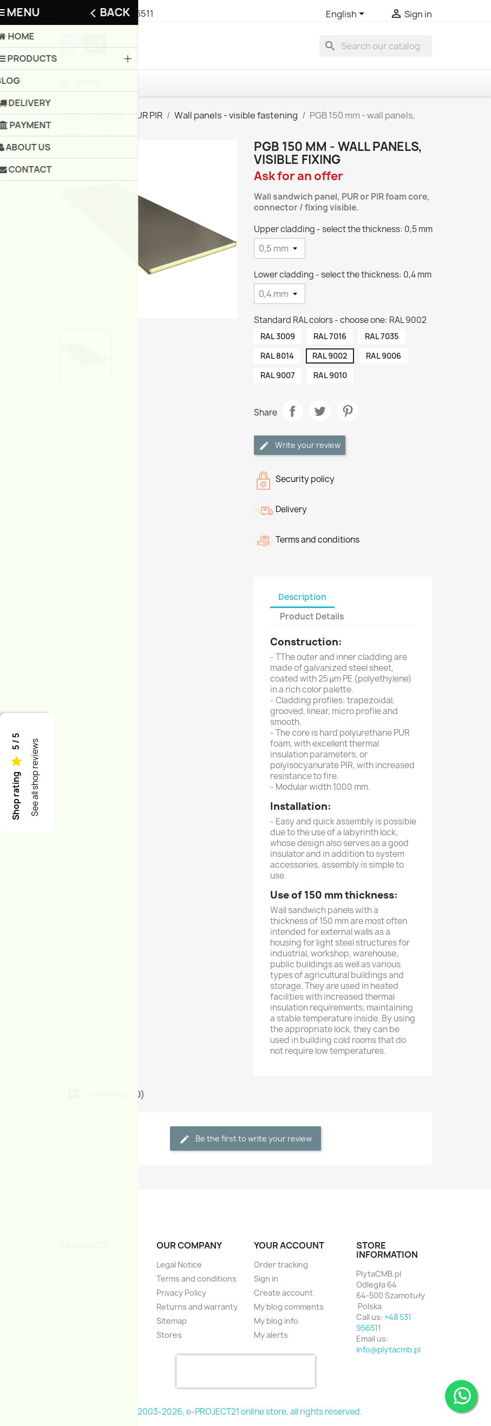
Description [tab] (302, 597)
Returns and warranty (197, 1307)
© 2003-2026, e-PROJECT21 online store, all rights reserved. (245, 1411)
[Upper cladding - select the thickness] (279, 248)
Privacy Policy (181, 1293)
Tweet (320, 411)
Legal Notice (179, 1264)
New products (85, 1278)
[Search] (375, 46)
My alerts (271, 1335)
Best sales (78, 1293)
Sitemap (171, 1321)
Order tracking (281, 1264)
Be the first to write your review (245, 1139)
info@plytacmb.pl (388, 1349)
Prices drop (80, 1264)
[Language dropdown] (347, 14)
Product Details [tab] (312, 616)
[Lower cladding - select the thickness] (279, 293)
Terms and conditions (196, 1278)
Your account (289, 1245)
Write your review (300, 445)
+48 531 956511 (122, 13)
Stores (169, 1335)
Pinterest (347, 411)
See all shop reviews (35, 778)
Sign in (266, 1278)
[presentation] (245, 1371)
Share (292, 411)
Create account (283, 1293)
